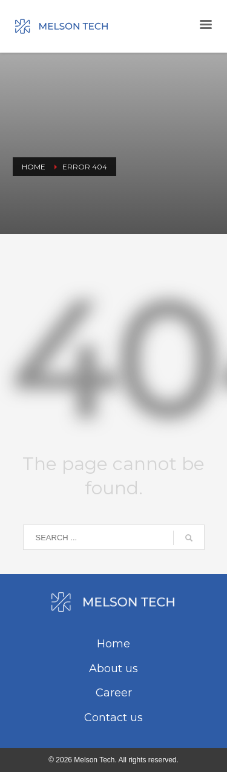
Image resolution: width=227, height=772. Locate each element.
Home (113, 643)
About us (113, 668)
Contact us (113, 717)
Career (114, 692)
